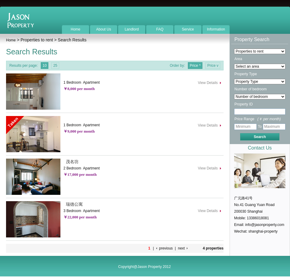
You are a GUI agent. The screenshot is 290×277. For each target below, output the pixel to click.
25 (55, 65)
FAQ (159, 29)
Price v (212, 65)
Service (188, 29)
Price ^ (195, 65)
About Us (103, 29)
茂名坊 (71, 161)
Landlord (132, 29)
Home (75, 29)
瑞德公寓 (73, 204)
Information (216, 29)
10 (45, 65)
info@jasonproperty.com (264, 225)
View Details (208, 83)
